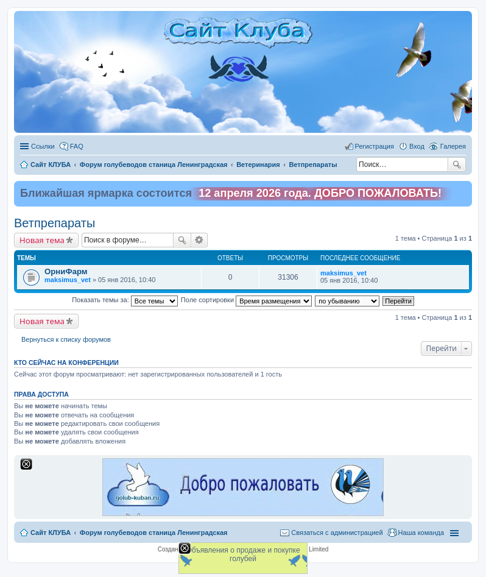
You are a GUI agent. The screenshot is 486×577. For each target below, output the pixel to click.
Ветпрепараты (54, 223)
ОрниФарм (66, 271)
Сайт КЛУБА (50, 532)
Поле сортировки (246, 299)
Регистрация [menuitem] (374, 146)
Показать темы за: (125, 299)
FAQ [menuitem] (76, 146)
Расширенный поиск (199, 240)
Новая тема (42, 240)
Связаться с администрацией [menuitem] (336, 532)
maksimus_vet (67, 279)
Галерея (453, 146)
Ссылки (43, 146)
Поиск (457, 164)
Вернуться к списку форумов (66, 339)
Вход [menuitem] (416, 146)
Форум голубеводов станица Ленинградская (154, 532)
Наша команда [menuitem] (421, 532)
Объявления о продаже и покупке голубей (243, 554)
